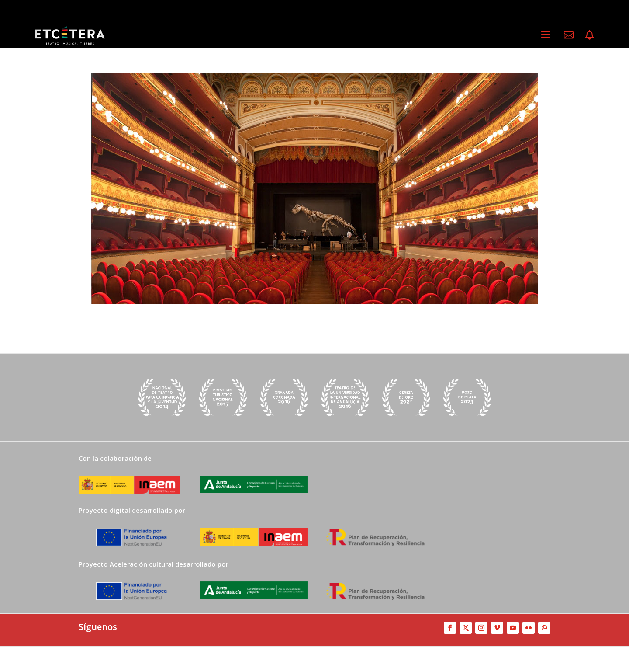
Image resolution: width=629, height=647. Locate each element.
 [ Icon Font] (589, 35)
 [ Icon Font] (569, 35)
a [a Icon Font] (546, 35)
